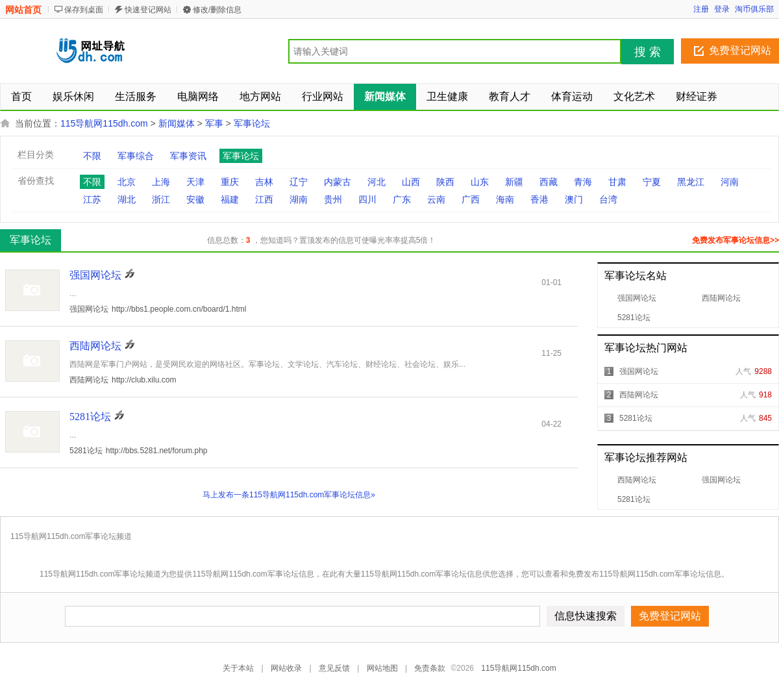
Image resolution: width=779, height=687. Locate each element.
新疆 (514, 182)
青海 (583, 182)
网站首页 (23, 10)
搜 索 (647, 51)
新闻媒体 (176, 123)
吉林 (264, 182)
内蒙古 (337, 182)
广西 (471, 199)
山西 (411, 182)
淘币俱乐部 (754, 9)
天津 (195, 182)
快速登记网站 (148, 9)
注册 (701, 9)
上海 (161, 182)
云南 (436, 199)
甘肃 (617, 182)
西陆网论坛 (721, 298)
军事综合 (135, 156)
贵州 (333, 199)
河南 (730, 182)
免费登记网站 (740, 50)
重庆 (230, 182)
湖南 (299, 199)
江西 (264, 199)
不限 (92, 156)
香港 (539, 199)
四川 (367, 199)
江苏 (92, 199)
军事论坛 (252, 123)
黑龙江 (690, 182)
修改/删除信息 (217, 9)
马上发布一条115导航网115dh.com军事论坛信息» (289, 494)
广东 (402, 199)
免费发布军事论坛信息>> (735, 240)
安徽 (195, 199)
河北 (376, 182)
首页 (21, 96)
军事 (214, 123)
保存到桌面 (83, 9)
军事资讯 (188, 156)
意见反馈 (334, 668)
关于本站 (238, 668)
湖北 (126, 199)
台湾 (608, 199)
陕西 (445, 182)
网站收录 (286, 668)
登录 (722, 9)
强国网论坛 (636, 298)
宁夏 (652, 182)
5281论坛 (633, 317)
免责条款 (429, 668)
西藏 (548, 182)
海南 (505, 199)
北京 (126, 182)
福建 (230, 199)
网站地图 (382, 668)
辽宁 (299, 182)
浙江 (161, 199)
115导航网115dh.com (104, 123)
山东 (480, 182)
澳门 (574, 199)
